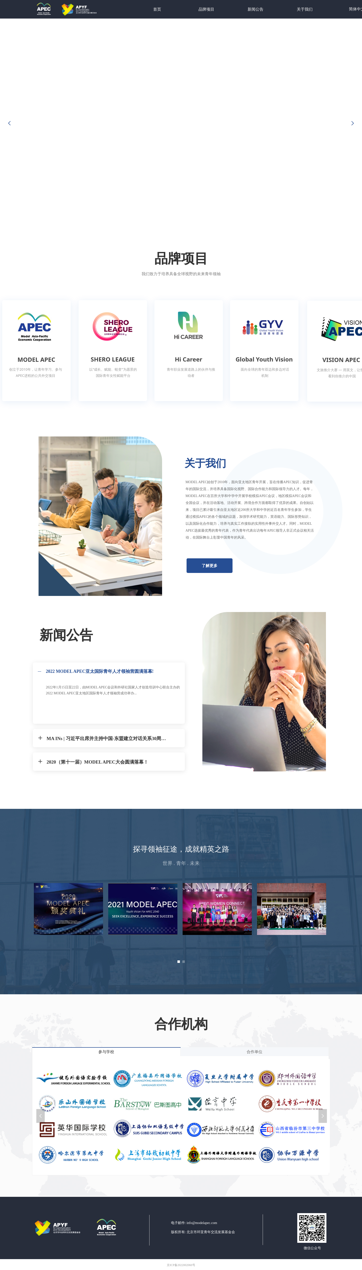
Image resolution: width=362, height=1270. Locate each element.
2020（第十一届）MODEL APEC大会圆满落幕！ (97, 762)
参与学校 (106, 1052)
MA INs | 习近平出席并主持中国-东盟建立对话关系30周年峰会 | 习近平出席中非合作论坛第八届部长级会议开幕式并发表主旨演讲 (108, 738)
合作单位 (254, 1052)
